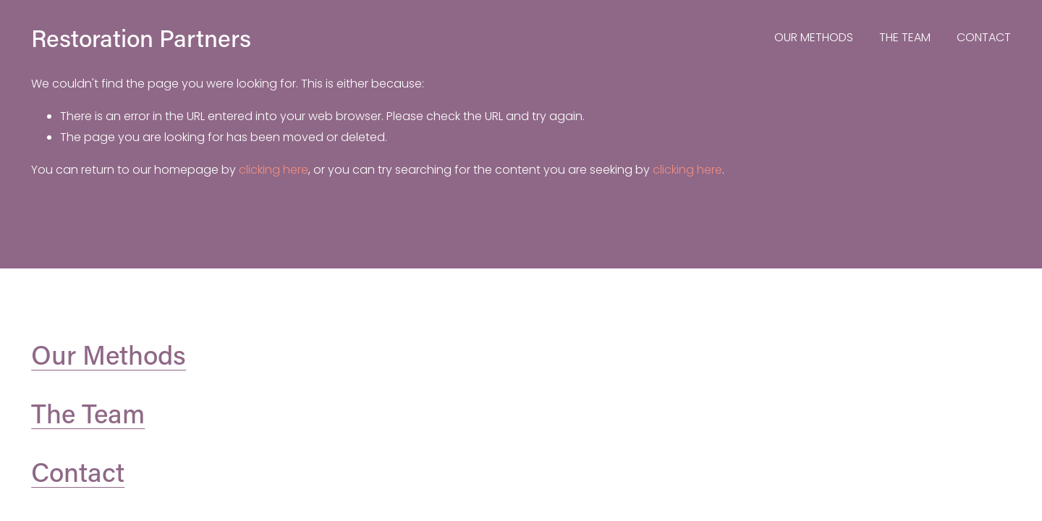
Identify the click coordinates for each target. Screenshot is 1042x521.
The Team (88, 413)
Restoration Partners (141, 38)
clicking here (273, 169)
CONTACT (984, 37)
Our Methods (108, 354)
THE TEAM (905, 37)
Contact (77, 471)
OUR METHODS (813, 37)
